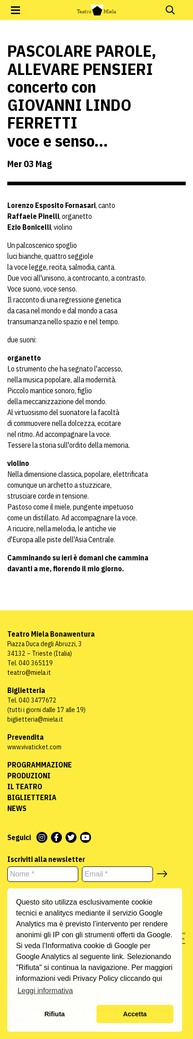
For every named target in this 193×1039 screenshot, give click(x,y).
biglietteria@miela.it (35, 719)
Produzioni (29, 775)
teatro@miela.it (29, 672)
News (16, 808)
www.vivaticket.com (34, 747)
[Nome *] (42, 874)
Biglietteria (31, 797)
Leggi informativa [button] (45, 990)
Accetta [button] (135, 1014)
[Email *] (117, 874)
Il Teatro (24, 786)
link (117, 956)
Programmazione (39, 764)
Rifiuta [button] (54, 1014)
